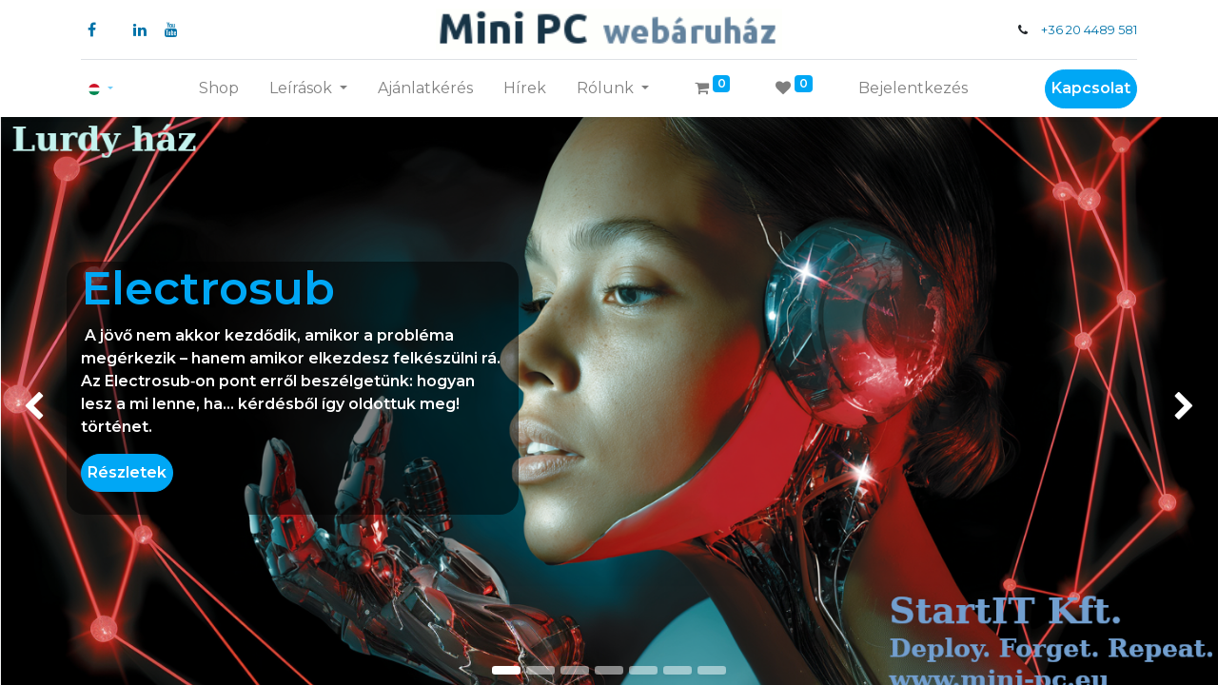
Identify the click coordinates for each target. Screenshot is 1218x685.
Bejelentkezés (913, 88)
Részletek (127, 472)
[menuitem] (219, 88)
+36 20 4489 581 (1089, 30)
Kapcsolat (1090, 88)
